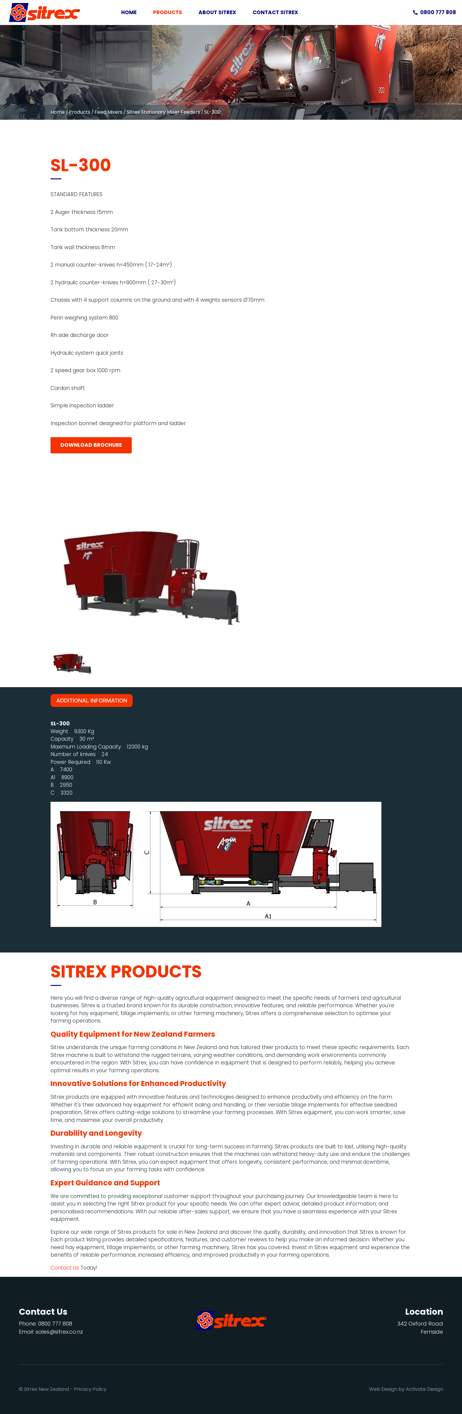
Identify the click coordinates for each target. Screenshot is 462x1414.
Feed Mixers (108, 112)
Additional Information (91, 700)
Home (129, 12)
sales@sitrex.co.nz (59, 1331)
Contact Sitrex (275, 12)
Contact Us (65, 1267)
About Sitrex (217, 12)
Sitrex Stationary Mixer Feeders (163, 112)
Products (167, 12)
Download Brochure (91, 445)
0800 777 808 (438, 12)
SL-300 (212, 112)
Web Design (383, 1389)
